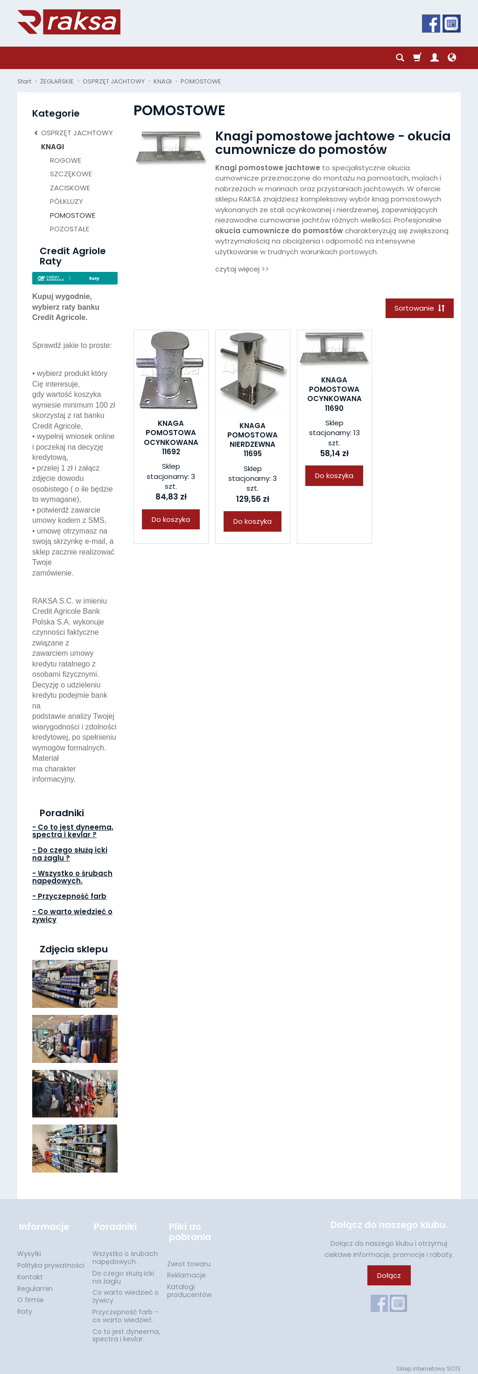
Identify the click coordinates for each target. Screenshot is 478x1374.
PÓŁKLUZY (66, 201)
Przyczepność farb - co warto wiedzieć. (125, 1311)
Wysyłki (29, 1249)
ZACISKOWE (70, 188)
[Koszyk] (417, 58)
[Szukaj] (400, 58)
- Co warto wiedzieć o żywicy (72, 915)
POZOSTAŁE (69, 229)
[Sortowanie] (419, 308)
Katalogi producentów (189, 1286)
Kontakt (30, 1272)
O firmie (30, 1296)
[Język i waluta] (452, 58)
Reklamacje (186, 1271)
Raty (24, 1307)
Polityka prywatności (50, 1261)
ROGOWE (65, 160)
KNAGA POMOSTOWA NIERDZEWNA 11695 (252, 440)
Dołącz (389, 1275)
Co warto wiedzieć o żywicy (125, 1292)
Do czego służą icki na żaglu (123, 1273)
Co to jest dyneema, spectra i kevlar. (126, 1331)
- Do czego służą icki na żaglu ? (69, 854)
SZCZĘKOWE (71, 174)
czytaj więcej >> (242, 269)
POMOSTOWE (72, 215)
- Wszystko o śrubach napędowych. (72, 877)
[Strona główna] (68, 22)
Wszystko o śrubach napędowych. (125, 1253)
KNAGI (52, 147)
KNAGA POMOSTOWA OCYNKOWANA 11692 (171, 438)
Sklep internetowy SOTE (428, 1364)
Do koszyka (171, 520)
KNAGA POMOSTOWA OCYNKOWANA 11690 (334, 395)
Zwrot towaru (189, 1259)
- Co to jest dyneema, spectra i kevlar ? (72, 831)
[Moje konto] (434, 58)
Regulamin (35, 1284)
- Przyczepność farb (69, 896)
